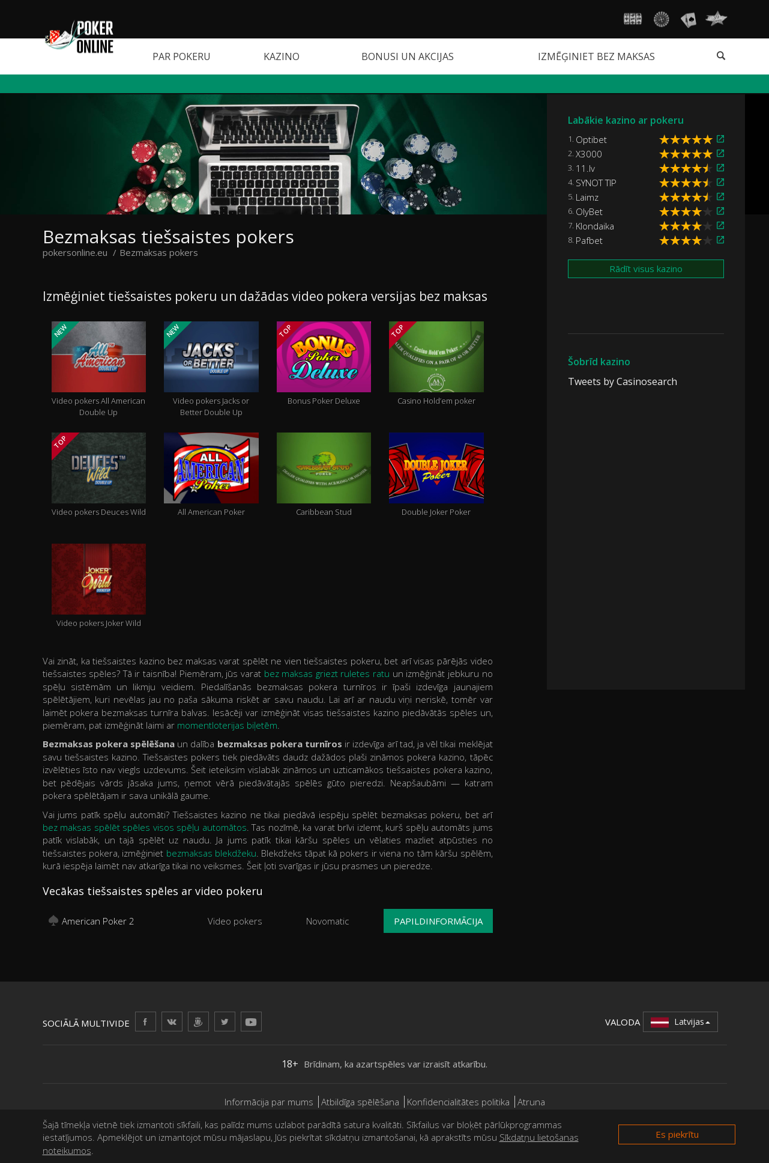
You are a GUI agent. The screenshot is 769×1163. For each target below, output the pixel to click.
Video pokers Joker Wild (99, 586)
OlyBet (589, 211)
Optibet (591, 139)
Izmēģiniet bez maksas (596, 56)
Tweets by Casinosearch (622, 381)
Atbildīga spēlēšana (360, 1102)
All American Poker (211, 475)
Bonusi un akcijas (407, 56)
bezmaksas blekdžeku (211, 853)
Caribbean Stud (324, 475)
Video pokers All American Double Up (99, 369)
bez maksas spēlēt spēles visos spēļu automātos (145, 827)
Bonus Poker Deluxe (324, 363)
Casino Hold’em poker (436, 363)
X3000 (589, 153)
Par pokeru (181, 56)
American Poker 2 (98, 921)
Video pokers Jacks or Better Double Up (211, 369)
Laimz (587, 197)
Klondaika (595, 225)
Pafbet (589, 240)
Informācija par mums (269, 1102)
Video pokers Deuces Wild (99, 475)
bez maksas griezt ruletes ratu (327, 673)
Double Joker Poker (436, 475)
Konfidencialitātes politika (458, 1102)
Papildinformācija (438, 921)
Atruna (531, 1102)
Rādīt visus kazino (646, 269)
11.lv (585, 168)
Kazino (282, 56)
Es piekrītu (677, 1134)
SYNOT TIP (596, 182)
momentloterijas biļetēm (227, 725)
